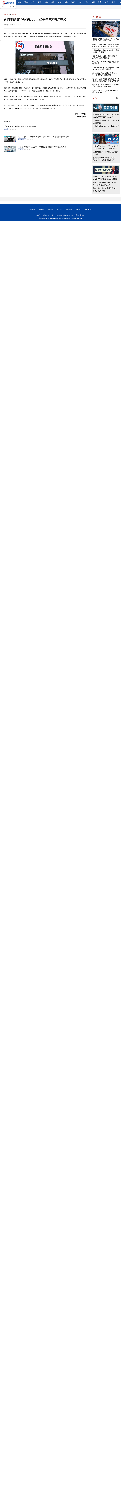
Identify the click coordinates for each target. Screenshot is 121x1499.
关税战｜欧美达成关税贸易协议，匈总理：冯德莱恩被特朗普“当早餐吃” (105, 80)
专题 (93, 2)
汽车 (79, 2)
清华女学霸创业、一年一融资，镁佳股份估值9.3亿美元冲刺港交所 (105, 147)
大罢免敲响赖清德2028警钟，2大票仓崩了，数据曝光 (105, 51)
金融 (46, 2)
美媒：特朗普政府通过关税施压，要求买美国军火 (105, 189)
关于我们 (32, 209)
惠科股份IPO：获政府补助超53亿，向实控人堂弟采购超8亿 (104, 159)
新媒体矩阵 (88, 209)
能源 (73, 2)
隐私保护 (78, 209)
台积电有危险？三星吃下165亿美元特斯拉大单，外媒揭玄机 (105, 40)
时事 (19, 2)
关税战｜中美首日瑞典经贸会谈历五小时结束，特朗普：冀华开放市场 (105, 45)
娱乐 (106, 2)
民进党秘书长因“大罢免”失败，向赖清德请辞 (105, 63)
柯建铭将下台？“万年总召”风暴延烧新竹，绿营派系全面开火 (105, 86)
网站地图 (41, 209)
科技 (66, 2)
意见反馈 (69, 209)
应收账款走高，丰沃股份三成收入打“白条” (105, 153)
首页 (5, 14)
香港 (26, 2)
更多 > (118, 98)
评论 (86, 2)
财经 (8, 14)
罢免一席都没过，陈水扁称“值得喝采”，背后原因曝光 (105, 91)
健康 (59, 2)
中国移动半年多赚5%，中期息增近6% (106, 127)
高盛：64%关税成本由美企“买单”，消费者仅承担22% (104, 183)
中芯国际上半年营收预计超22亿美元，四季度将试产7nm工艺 (106, 116)
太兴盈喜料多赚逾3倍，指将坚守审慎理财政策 (106, 121)
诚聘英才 (50, 209)
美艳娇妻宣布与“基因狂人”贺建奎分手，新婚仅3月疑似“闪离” (105, 74)
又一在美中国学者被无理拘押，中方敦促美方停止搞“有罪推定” (105, 68)
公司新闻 (13, 14)
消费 (52, 2)
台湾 (32, 2)
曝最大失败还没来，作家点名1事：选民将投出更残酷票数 (105, 57)
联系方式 (59, 209)
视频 (113, 2)
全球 (39, 2)
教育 (99, 2)
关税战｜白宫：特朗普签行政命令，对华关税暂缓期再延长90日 (105, 178)
